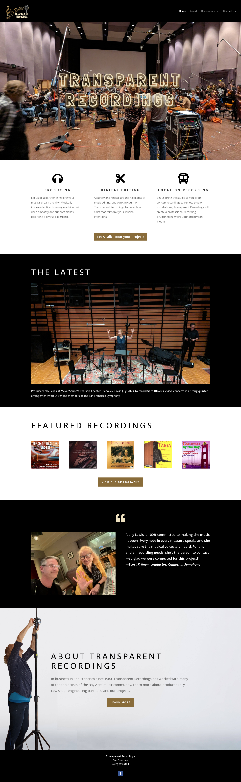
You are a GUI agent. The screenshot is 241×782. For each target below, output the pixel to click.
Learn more (120, 702)
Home (182, 11)
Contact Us (229, 11)
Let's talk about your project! (120, 236)
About (193, 11)
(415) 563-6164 (120, 764)
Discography (208, 11)
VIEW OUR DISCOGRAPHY (120, 482)
